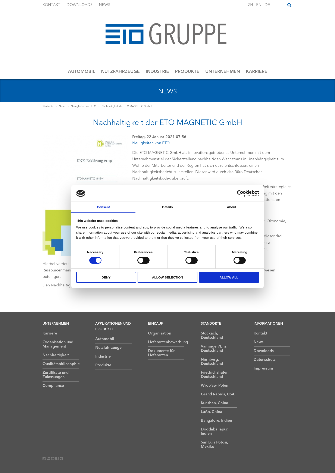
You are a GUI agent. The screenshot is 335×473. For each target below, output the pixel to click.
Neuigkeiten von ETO (151, 143)
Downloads (80, 5)
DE (267, 5)
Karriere (256, 71)
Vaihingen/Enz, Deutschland (214, 349)
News (104, 5)
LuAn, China (211, 412)
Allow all (229, 277)
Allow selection (167, 277)
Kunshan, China (214, 403)
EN (259, 5)
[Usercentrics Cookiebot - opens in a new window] (240, 193)
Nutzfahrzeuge (120, 71)
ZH (251, 5)
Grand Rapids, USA (218, 394)
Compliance (53, 386)
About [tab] (231, 207)
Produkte (187, 71)
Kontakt (51, 5)
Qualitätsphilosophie (61, 364)
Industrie (157, 71)
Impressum (263, 368)
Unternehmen (222, 71)
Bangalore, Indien (216, 421)
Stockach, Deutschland (212, 336)
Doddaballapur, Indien (214, 431)
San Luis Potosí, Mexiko (214, 445)
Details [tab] (167, 207)
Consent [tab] (103, 207)
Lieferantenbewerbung (166, 342)
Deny (106, 277)
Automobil (81, 71)
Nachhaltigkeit (56, 355)
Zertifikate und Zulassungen (56, 375)
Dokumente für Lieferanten (161, 353)
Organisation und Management (58, 344)
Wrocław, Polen (214, 386)
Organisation (159, 333)
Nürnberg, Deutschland (212, 362)
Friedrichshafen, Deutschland (215, 375)
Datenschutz (265, 360)
